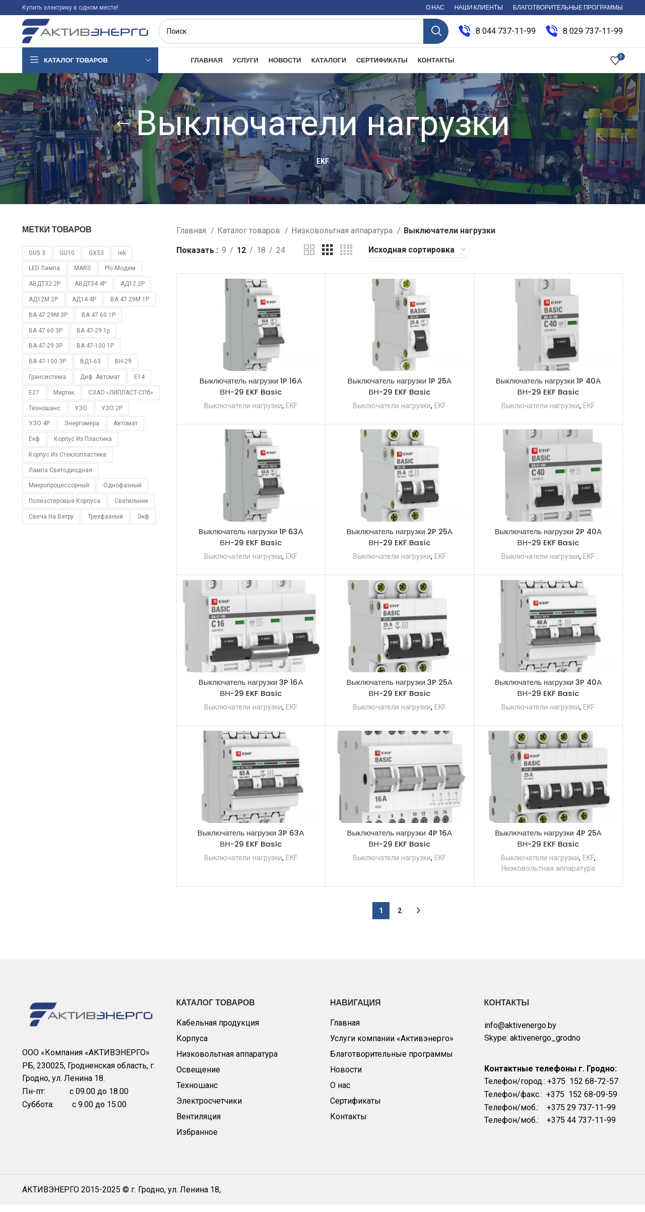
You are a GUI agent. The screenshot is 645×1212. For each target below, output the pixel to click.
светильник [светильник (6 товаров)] (131, 509)
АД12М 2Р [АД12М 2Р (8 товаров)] (43, 306)
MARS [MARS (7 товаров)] (82, 276)
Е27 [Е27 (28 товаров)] (34, 400)
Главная (192, 238)
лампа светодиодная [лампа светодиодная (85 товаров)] (60, 477)
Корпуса (192, 1046)
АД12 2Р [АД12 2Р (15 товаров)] (132, 291)
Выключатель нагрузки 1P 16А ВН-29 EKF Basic (251, 393)
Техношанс (197, 1093)
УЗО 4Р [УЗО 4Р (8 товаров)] (39, 431)
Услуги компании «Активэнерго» (392, 1046)
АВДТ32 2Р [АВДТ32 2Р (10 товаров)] (44, 291)
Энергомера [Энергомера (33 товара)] (81, 431)
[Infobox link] (497, 35)
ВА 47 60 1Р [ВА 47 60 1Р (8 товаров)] (98, 322)
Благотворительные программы (391, 1061)
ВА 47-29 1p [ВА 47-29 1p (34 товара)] (93, 338)
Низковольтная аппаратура (343, 238)
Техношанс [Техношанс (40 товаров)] (44, 415)
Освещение (198, 1077)
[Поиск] (303, 35)
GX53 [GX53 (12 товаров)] (96, 260)
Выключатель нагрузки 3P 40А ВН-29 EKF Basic (548, 695)
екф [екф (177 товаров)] (34, 446)
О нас (340, 1093)
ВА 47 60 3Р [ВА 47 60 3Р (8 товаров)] (45, 338)
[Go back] (123, 131)
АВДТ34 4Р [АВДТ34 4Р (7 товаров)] (90, 291)
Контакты (348, 1124)
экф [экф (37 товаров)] (143, 524)
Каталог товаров (249, 238)
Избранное (197, 1139)
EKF (293, 413)
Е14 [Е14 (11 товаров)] (139, 384)
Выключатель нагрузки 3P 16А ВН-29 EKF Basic (250, 695)
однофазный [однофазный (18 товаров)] (122, 493)
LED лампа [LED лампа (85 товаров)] (44, 276)
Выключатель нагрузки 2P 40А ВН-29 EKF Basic (548, 544)
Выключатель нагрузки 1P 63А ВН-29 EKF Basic (250, 544)
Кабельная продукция (217, 1030)
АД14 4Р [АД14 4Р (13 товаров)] (84, 306)
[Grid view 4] (346, 257)
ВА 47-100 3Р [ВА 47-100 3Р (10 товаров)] (47, 368)
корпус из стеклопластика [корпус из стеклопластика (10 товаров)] (67, 462)
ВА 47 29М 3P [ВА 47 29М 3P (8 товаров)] (48, 322)
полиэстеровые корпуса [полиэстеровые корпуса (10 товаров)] (64, 509)
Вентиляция (198, 1124)
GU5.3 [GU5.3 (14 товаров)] (37, 260)
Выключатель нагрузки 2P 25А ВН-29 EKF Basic (400, 544)
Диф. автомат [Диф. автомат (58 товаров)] (100, 384)
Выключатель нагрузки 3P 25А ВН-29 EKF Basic (400, 695)
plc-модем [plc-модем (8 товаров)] (120, 276)
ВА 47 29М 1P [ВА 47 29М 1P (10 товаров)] (129, 306)
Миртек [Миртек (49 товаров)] (63, 400)
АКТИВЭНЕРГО (51, 1197)
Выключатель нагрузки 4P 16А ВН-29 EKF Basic (400, 846)
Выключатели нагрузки (242, 413)
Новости (346, 1077)
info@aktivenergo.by (520, 1033)
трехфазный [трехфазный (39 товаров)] (105, 524)
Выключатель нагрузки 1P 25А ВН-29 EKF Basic (399, 393)
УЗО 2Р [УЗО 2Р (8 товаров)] (111, 415)
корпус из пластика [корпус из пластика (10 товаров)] (83, 446)
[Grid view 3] (327, 257)
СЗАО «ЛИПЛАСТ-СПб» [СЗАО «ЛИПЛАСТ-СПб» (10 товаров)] (120, 400)
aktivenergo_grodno (545, 1046)
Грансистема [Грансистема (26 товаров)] (47, 384)
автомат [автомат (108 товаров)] (125, 431)
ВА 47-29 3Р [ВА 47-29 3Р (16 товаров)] (45, 353)
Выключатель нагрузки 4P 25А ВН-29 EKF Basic (548, 846)
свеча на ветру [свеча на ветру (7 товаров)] (51, 524)
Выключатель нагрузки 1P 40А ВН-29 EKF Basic (548, 393)
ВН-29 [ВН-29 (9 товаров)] (123, 368)
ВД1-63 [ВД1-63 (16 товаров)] (90, 368)
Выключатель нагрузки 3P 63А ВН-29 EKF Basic (251, 846)
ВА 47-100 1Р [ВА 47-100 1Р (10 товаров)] (95, 353)
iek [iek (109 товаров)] (122, 260)
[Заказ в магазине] (417, 258)
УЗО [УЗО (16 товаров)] (81, 415)
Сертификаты (355, 1108)
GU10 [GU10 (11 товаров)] (67, 260)
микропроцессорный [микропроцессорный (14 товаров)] (59, 493)
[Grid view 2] (309, 257)
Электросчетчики (209, 1108)
